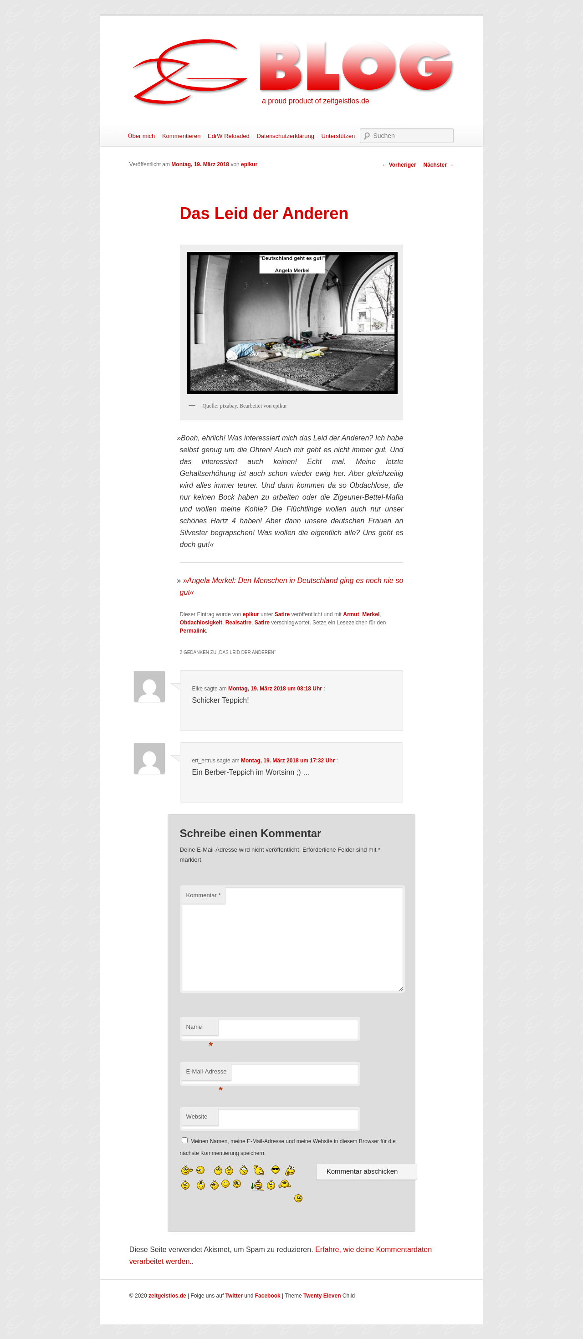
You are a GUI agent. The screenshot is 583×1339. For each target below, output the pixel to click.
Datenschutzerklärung (285, 136)
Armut (351, 614)
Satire (282, 614)
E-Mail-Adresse (206, 1074)
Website (197, 1116)
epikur (249, 164)
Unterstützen (338, 136)
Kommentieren (181, 136)
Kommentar (203, 895)
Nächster (438, 165)
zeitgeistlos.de (167, 1296)
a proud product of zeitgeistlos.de (315, 101)
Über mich (141, 136)
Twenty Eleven (322, 1296)
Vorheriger (399, 165)
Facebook (268, 1296)
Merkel (370, 614)
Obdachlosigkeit (201, 622)
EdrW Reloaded (229, 136)
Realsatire (238, 622)
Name (199, 1029)
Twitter (234, 1296)
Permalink (193, 631)
